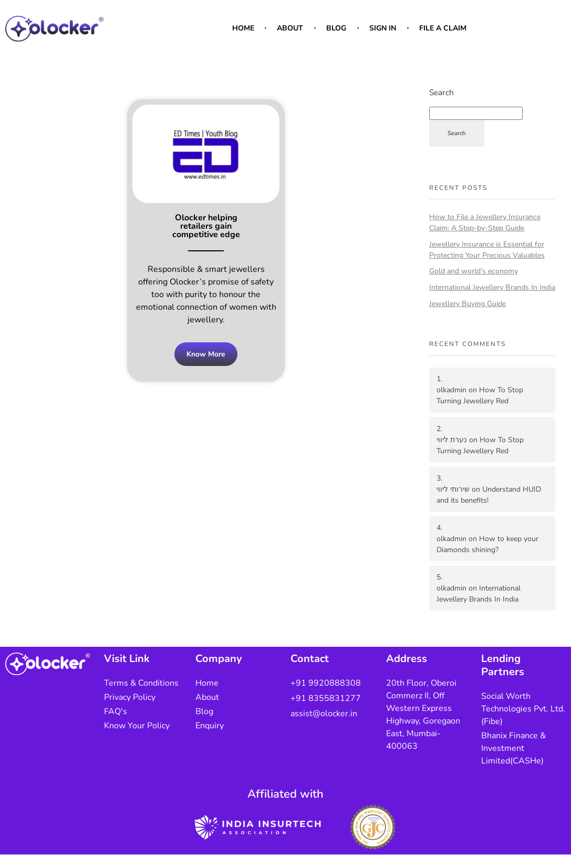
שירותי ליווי (453, 489)
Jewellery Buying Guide (467, 304)
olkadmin (451, 390)
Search (441, 92)
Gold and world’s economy (473, 271)
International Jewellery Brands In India (492, 287)
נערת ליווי (452, 440)
